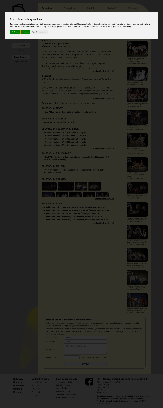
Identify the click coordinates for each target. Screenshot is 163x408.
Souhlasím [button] (15, 32)
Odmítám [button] (26, 32)
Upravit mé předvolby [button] (39, 32)
